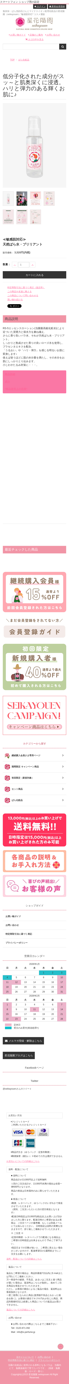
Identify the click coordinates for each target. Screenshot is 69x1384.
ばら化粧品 (23, 60)
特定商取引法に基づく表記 (19, 934)
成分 (7, 381)
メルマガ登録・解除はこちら (23, 1040)
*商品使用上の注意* (16, 388)
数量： (6, 264)
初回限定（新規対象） (34, 778)
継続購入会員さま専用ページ (34, 755)
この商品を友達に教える (19, 291)
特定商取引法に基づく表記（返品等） (26, 287)
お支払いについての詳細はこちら (23, 1161)
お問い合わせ (52, 35)
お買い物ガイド (17, 35)
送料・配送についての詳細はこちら (24, 1259)
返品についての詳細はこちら (20, 1309)
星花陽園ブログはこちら (19, 1055)
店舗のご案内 (35, 35)
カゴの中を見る (34, 39)
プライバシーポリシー (17, 943)
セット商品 (34, 789)
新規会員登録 (57, 6)
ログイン (40, 6)
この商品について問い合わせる (22, 295)
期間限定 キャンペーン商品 (34, 767)
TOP (12, 60)
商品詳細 (10, 374)
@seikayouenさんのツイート (17, 1089)
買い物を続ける (15, 299)
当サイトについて (25, 1357)
